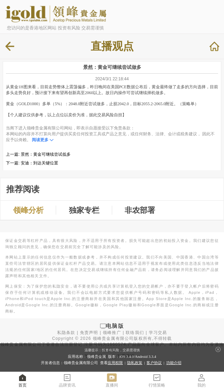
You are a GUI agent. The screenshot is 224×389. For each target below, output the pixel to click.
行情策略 (157, 380)
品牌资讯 (67, 380)
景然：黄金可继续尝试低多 (46, 154)
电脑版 (115, 326)
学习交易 (158, 332)
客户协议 (154, 363)
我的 (201, 380)
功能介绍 (173, 363)
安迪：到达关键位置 (39, 163)
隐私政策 (134, 363)
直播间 (112, 380)
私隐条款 (66, 332)
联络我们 (135, 332)
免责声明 (89, 332)
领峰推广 (112, 332)
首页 (22, 380)
